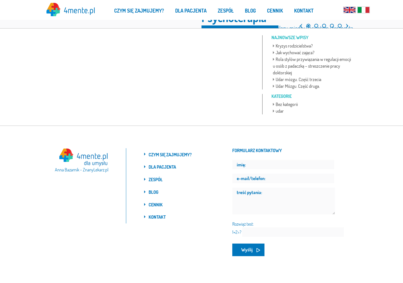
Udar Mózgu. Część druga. (298, 86)
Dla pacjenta (162, 167)
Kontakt (157, 217)
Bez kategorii (287, 104)
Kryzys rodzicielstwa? (294, 46)
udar (280, 111)
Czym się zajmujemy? (170, 154)
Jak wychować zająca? (295, 52)
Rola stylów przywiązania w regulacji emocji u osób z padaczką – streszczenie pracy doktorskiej (312, 66)
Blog (153, 192)
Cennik (156, 204)
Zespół (156, 179)
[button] (300, 23)
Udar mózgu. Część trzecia (298, 79)
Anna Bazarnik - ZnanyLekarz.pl (81, 170)
